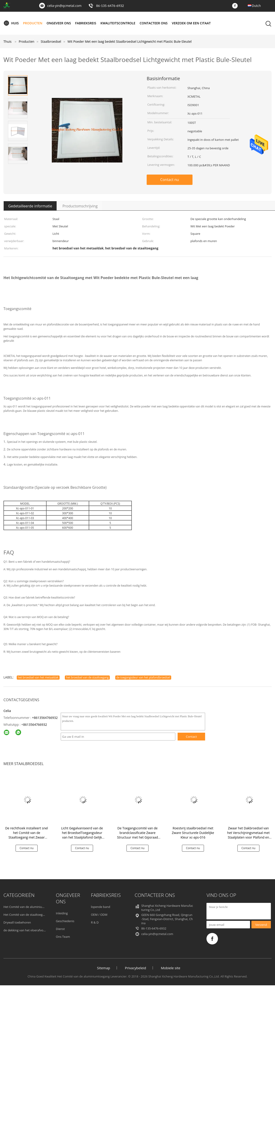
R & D (95, 922)
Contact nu (169, 179)
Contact (191, 737)
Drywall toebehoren (17, 922)
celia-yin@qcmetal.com (64, 5)
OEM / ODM (99, 915)
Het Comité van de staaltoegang (25, 915)
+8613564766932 (45, 717)
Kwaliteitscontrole (118, 23)
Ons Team (63, 937)
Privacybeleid (135, 967)
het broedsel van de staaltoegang (87, 677)
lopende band (100, 907)
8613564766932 (35, 724)
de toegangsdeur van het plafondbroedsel (143, 677)
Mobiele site (170, 967)
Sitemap (103, 967)
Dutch (256, 5)
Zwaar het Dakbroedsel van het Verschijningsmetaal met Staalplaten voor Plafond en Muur (248, 835)
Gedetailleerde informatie (30, 206)
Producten (33, 23)
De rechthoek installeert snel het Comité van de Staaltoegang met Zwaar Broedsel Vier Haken (26, 835)
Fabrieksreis (85, 23)
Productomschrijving (79, 206)
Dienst (60, 929)
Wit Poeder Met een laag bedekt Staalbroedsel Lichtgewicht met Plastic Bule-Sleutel (130, 41)
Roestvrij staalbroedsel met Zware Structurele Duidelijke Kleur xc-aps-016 (193, 832)
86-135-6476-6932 (110, 6)
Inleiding (62, 913)
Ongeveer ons (59, 23)
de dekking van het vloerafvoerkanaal (29, 930)
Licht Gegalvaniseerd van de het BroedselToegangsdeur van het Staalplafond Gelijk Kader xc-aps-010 (82, 835)
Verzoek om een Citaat (192, 23)
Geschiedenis (65, 921)
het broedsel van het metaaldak (38, 677)
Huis (11, 23)
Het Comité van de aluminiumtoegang (29, 907)
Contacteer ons (154, 23)
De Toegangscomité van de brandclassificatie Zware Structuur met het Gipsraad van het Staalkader (137, 835)
